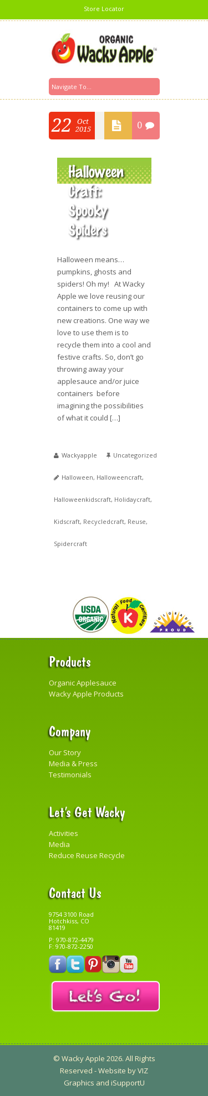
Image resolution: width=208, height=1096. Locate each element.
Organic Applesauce (82, 682)
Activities (63, 833)
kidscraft (67, 521)
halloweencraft (119, 477)
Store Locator (104, 8)
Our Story (65, 752)
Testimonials (70, 774)
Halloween (77, 477)
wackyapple (79, 455)
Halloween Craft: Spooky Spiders (96, 199)
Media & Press (73, 763)
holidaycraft (132, 499)
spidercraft (70, 543)
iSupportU (128, 1083)
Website (112, 1071)
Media (59, 844)
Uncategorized (135, 455)
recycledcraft (103, 521)
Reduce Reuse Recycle (87, 855)
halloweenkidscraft (82, 499)
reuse (137, 521)
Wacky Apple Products (86, 694)
